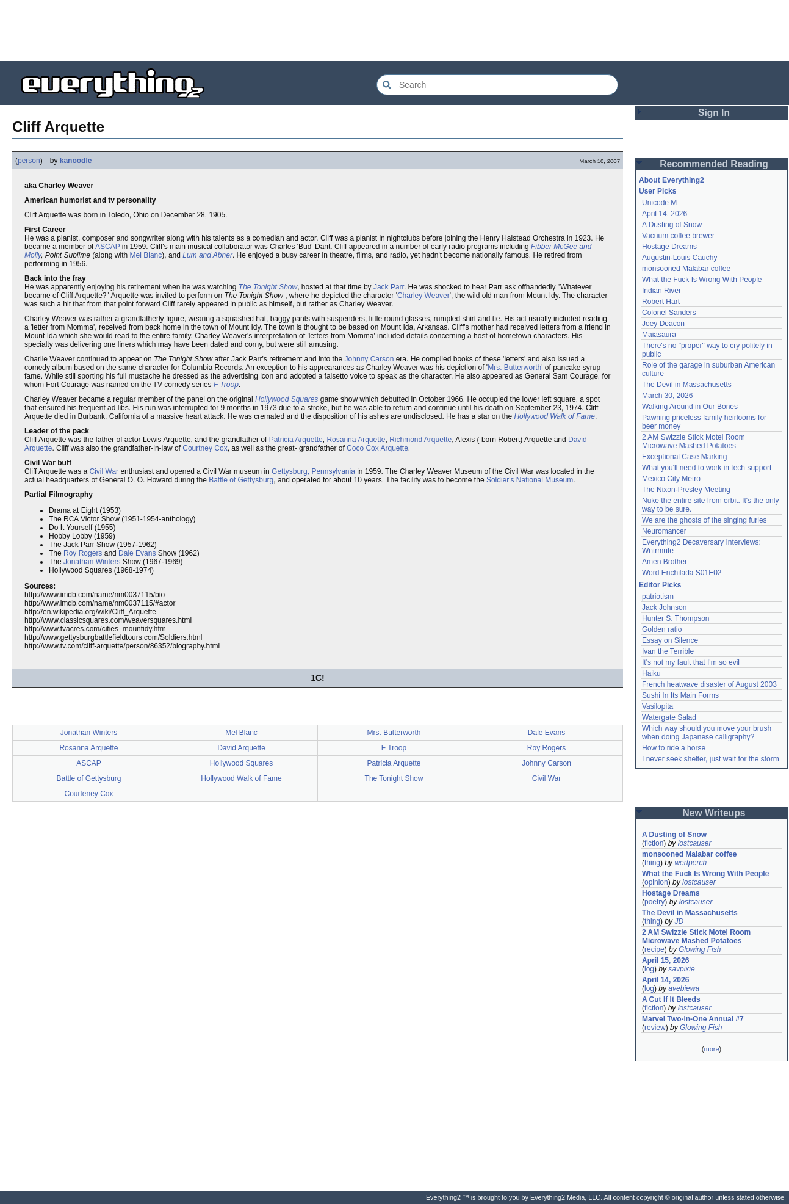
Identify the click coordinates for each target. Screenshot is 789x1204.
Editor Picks (660, 585)
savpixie (681, 969)
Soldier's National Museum (529, 480)
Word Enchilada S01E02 (682, 572)
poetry (654, 902)
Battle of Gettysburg (241, 480)
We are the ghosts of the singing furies (704, 520)
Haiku (651, 673)
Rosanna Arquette (355, 439)
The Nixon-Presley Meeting (686, 489)
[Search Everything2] (497, 84)
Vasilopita (657, 706)
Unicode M (659, 202)
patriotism (658, 596)
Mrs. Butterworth (514, 367)
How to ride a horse (673, 748)
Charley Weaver (423, 295)
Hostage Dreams (669, 246)
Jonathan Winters (91, 561)
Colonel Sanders (669, 312)
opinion (656, 882)
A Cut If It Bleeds (671, 999)
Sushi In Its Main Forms (680, 695)
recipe (654, 949)
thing (652, 862)
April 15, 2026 (665, 960)
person (29, 160)
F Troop (226, 384)
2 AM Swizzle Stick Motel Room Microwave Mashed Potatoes (693, 441)
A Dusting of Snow (672, 224)
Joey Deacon (663, 323)
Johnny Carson (369, 359)
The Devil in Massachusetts (687, 384)
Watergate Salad (669, 717)
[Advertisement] (395, 30)
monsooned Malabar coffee (686, 268)
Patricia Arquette (296, 439)
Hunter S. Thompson (676, 618)
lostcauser (695, 843)
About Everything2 (671, 180)
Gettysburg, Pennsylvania (313, 471)
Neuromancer (664, 531)
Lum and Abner (207, 255)
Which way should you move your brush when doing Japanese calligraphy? (706, 732)
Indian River (661, 290)
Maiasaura (659, 334)
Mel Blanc (146, 255)
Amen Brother (664, 561)
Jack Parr (388, 287)
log (649, 969)
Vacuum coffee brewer (678, 235)
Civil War (104, 471)
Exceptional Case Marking (684, 456)
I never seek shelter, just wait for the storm (710, 759)
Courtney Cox (204, 448)
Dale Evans (137, 553)
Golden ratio (662, 629)
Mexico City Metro (671, 478)
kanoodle (76, 160)
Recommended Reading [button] (714, 164)
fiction (653, 843)
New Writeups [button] (714, 813)
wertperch (690, 862)
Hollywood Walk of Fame (554, 416)
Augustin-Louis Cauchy (679, 257)
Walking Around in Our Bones (690, 406)
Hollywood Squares (286, 399)
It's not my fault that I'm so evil (691, 662)
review (655, 1027)
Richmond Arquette (420, 439)
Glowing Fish (700, 949)
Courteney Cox (88, 793)
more (711, 1049)
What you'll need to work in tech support (706, 467)
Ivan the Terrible (668, 651)
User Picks (657, 191)
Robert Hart (661, 301)
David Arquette (241, 748)
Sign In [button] (714, 112)
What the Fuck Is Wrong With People (702, 279)
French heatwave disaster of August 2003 (709, 684)
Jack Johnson (664, 607)
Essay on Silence (670, 640)
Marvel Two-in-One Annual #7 (693, 1019)
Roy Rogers (82, 553)
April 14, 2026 (664, 213)
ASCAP (107, 246)
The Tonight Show (268, 287)
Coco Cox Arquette (377, 448)
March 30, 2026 (667, 395)
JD (678, 921)
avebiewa (683, 988)
